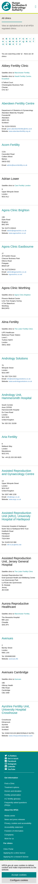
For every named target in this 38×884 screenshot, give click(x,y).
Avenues (7, 638)
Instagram (10, 764)
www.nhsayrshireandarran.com (21, 736)
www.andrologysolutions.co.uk (20, 381)
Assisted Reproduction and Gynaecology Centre (18, 472)
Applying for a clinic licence (14, 853)
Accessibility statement (13, 827)
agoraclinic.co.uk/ (15, 274)
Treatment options (11, 787)
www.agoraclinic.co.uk (17, 233)
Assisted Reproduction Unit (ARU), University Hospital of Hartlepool (16, 516)
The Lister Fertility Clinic (23, 329)
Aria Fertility (9, 436)
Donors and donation (12, 791)
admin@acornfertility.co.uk (17, 165)
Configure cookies (19, 880)
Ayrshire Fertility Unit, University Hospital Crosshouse (16, 709)
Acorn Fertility (11, 144)
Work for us (9, 839)
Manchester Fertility (22, 73)
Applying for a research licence (15, 857)
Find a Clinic (9, 783)
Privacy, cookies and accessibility (17, 823)
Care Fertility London (23, 186)
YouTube (10, 769)
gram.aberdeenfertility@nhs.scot (19, 129)
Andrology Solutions (15, 358)
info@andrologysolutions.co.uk (19, 379)
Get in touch (11, 759)
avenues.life (13, 659)
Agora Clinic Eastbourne (17, 246)
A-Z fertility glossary (12, 799)
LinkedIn (10, 767)
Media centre (9, 816)
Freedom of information (13, 831)
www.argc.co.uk (15, 499)
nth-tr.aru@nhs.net (14, 545)
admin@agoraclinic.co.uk (16, 231)
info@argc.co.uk (13, 497)
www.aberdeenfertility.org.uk (19, 131)
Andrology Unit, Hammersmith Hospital (16, 396)
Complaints (9, 835)
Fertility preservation (12, 795)
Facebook (10, 761)
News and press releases (14, 819)
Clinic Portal (8, 849)
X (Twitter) (10, 756)
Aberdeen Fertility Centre (18, 103)
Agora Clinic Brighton (15, 210)
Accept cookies (19, 875)
